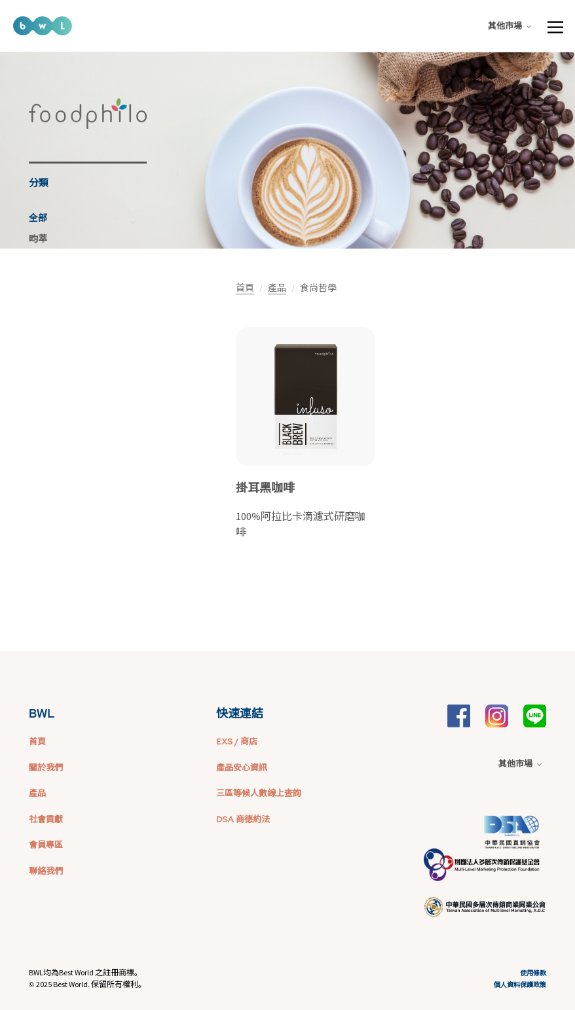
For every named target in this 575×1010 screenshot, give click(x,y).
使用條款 (533, 973)
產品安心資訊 (241, 767)
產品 (277, 288)
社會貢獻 (46, 819)
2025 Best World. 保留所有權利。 (91, 984)
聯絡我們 (46, 871)
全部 (38, 218)
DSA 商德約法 (242, 819)
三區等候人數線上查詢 (258, 793)
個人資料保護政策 (520, 985)
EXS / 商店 (236, 741)
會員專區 (46, 844)
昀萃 (38, 239)
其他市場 (509, 25)
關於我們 (46, 767)
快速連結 (239, 713)
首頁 (245, 288)
